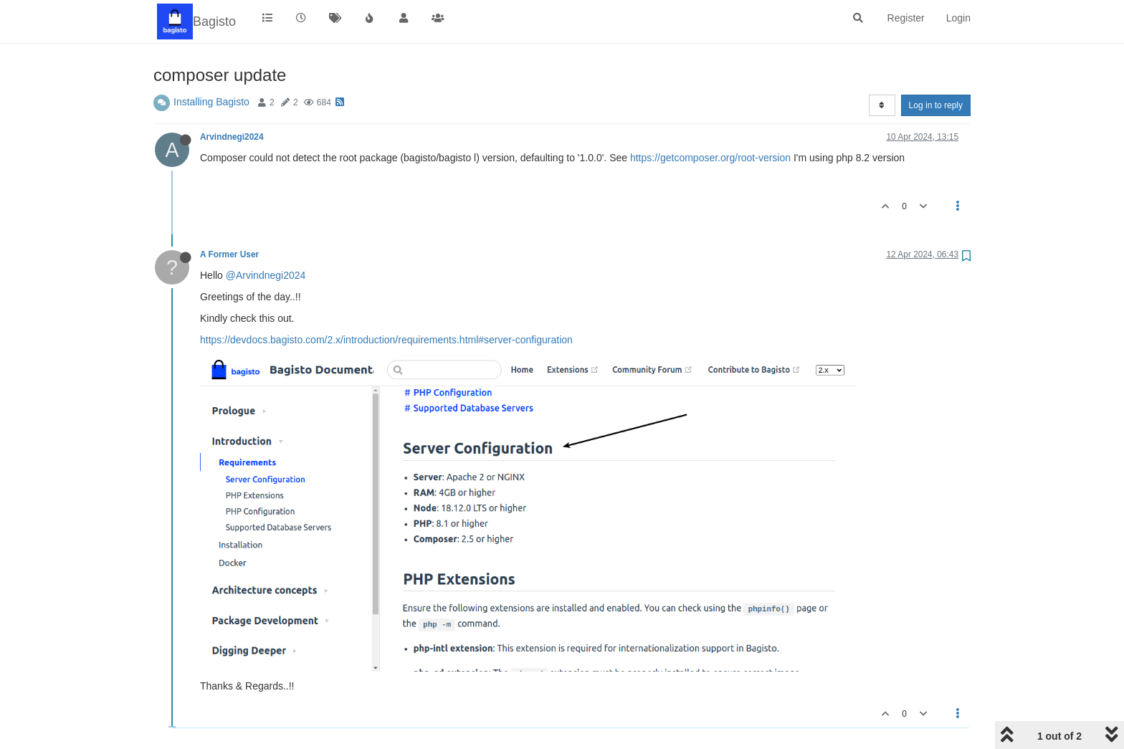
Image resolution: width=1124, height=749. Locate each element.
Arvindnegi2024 (232, 137)
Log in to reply (936, 105)
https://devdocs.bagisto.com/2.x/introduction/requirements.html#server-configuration (386, 339)
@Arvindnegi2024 (266, 275)
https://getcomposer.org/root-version (710, 157)
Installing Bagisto (211, 102)
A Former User (229, 254)
